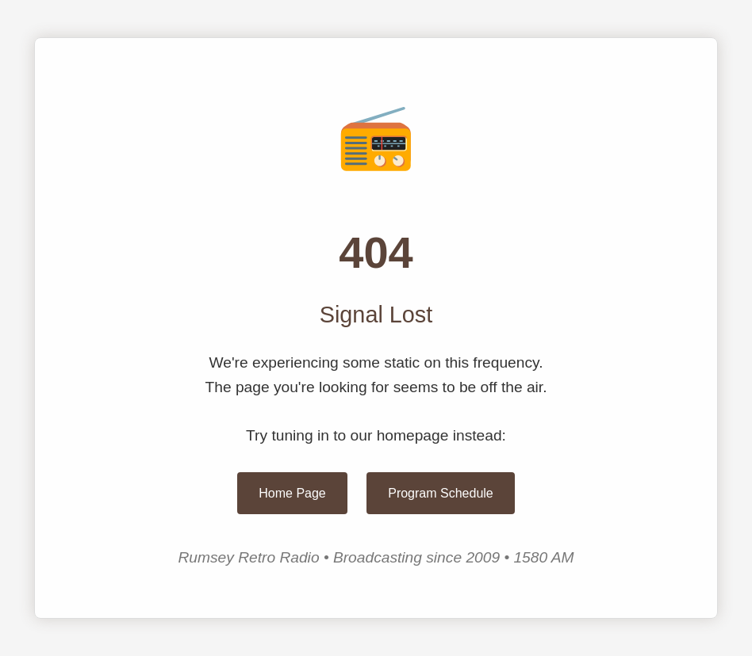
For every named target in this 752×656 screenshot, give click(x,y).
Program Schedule (440, 493)
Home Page (292, 493)
